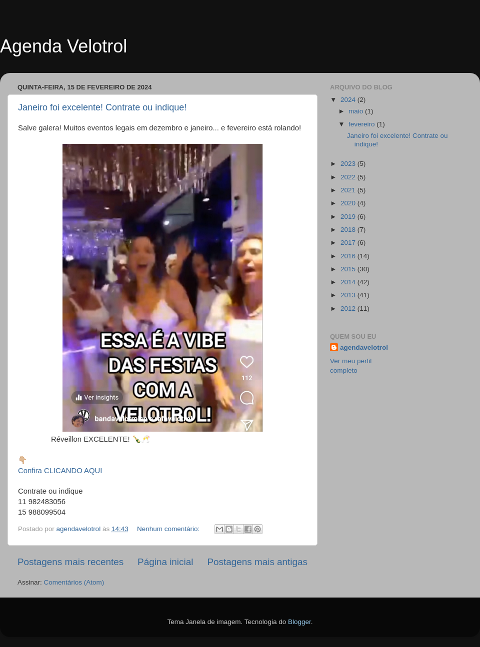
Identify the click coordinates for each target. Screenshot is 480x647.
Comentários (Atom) (74, 582)
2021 (349, 190)
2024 (349, 99)
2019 (349, 216)
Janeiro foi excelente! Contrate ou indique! (102, 107)
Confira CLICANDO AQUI (60, 471)
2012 (349, 308)
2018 (349, 229)
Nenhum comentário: (169, 529)
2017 (349, 242)
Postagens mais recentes (71, 562)
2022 (349, 177)
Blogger (299, 622)
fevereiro (362, 124)
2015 (349, 269)
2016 (349, 256)
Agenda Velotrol (63, 46)
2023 (349, 163)
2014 (349, 282)
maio (356, 111)
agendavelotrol (364, 347)
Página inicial (165, 562)
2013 (349, 295)
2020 (349, 203)
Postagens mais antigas (257, 562)
